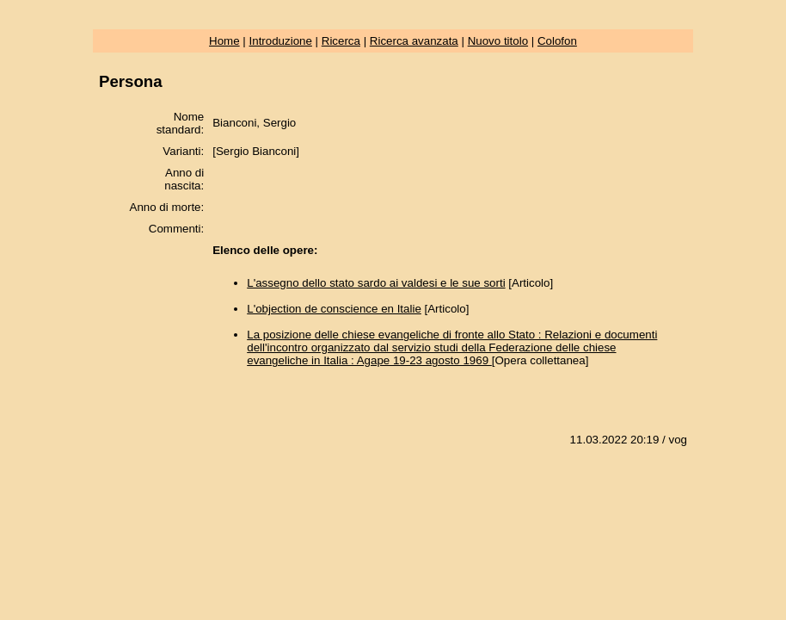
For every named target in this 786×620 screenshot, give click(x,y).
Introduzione (280, 40)
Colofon (557, 40)
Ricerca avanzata (414, 40)
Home (224, 40)
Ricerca (341, 40)
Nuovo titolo (498, 40)
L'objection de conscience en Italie (334, 308)
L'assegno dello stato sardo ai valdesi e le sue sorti (376, 282)
